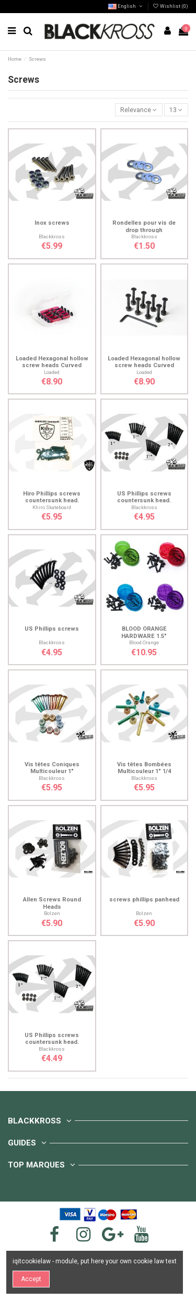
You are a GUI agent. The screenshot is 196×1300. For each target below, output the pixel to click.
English (125, 6)
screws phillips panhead (144, 899)
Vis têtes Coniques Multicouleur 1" (52, 768)
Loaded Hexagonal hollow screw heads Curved (52, 362)
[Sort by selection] (139, 109)
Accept (31, 1279)
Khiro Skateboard (51, 507)
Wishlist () (170, 6)
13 (175, 110)
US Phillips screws (52, 628)
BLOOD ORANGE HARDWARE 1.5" (144, 632)
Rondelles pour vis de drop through (144, 226)
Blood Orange (144, 642)
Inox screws (52, 222)
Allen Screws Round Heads (52, 903)
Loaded (52, 372)
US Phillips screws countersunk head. (144, 497)
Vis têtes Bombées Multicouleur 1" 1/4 (144, 768)
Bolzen (52, 913)
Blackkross (52, 236)
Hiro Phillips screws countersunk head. (51, 497)
